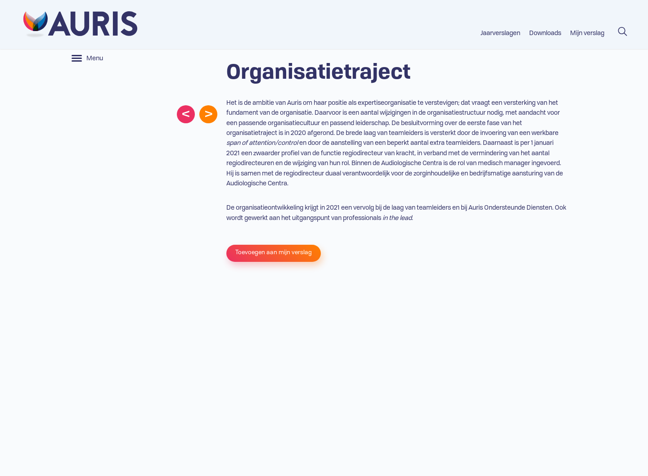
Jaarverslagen (500, 33)
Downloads (545, 33)
